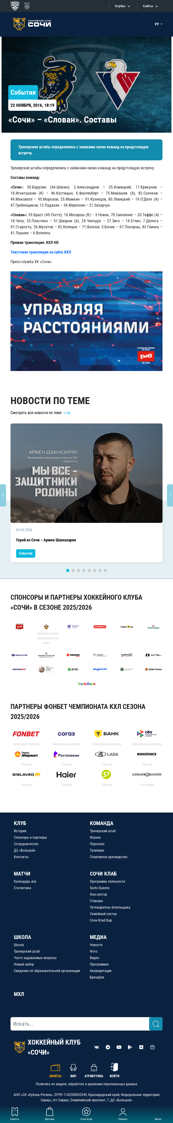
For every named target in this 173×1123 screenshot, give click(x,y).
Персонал (97, 844)
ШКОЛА (22, 937)
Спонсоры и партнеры (30, 837)
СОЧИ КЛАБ (103, 874)
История (20, 831)
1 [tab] (67, 570)
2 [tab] (73, 570)
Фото (93, 951)
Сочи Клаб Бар (101, 920)
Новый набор (24, 964)
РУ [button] (157, 24)
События (25, 553)
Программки (99, 964)
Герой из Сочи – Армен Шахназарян (46, 540)
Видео (94, 958)
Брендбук (97, 977)
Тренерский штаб (103, 831)
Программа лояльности (107, 881)
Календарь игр (25, 881)
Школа (19, 945)
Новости (96, 945)
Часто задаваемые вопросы (35, 958)
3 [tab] (78, 570)
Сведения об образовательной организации (47, 971)
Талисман (97, 850)
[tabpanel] (86, 493)
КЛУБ (20, 823)
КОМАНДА (101, 823)
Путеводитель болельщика (110, 907)
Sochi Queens (100, 888)
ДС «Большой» (25, 850)
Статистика (22, 888)
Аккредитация (101, 971)
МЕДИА (98, 937)
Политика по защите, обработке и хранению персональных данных (86, 1084)
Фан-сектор (98, 894)
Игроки (95, 837)
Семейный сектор (103, 914)
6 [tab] (94, 570)
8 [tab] (105, 570)
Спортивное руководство (108, 857)
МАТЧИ (22, 874)
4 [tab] (83, 570)
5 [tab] (89, 570)
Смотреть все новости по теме (41, 412)
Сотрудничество (26, 844)
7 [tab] (99, 570)
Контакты (21, 857)
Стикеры (96, 901)
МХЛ (19, 994)
